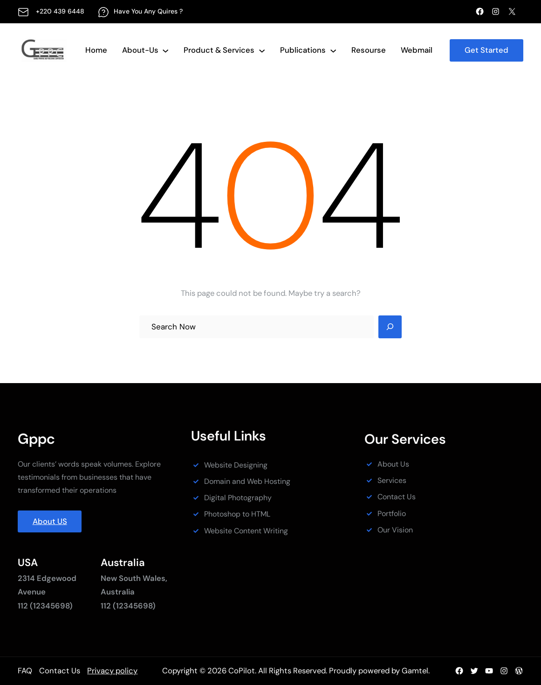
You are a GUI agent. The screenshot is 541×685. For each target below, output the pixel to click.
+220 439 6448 (60, 11)
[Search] (390, 327)
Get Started (486, 50)
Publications (303, 50)
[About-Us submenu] (165, 50)
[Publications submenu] (333, 50)
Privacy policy (112, 670)
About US (50, 521)
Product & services (219, 50)
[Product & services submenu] (262, 50)
